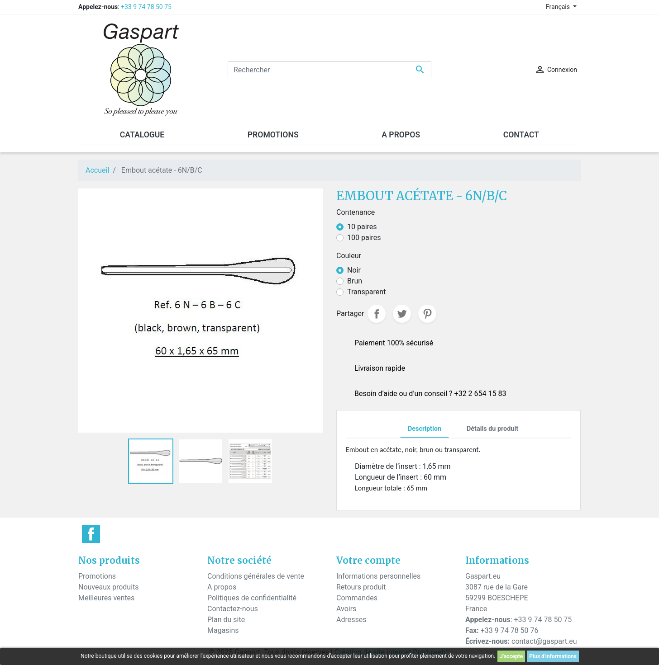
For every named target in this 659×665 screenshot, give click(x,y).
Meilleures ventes (106, 598)
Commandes (356, 598)
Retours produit (361, 587)
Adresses (351, 619)
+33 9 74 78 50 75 (146, 6)
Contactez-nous (232, 608)
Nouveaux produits (108, 587)
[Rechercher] (329, 69)
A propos (221, 587)
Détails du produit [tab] (492, 429)
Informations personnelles (378, 576)
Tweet (402, 314)
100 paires (364, 237)
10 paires (362, 226)
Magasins (223, 630)
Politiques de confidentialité (251, 598)
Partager (377, 314)
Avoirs (346, 608)
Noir (354, 270)
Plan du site (226, 619)
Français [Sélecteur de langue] (558, 6)
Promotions (97, 576)
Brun (354, 281)
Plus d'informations (553, 656)
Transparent (366, 292)
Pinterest (427, 314)
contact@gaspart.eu (544, 641)
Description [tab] (424, 429)
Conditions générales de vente (255, 576)
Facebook (91, 534)
